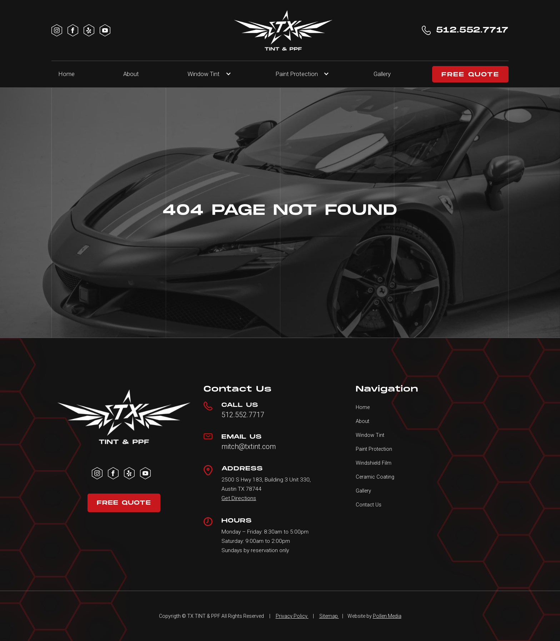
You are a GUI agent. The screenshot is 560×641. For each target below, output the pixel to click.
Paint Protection (374, 449)
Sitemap (329, 616)
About (131, 73)
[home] (283, 30)
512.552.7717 (242, 415)
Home (67, 73)
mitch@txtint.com (248, 446)
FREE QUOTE (470, 74)
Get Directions (238, 498)
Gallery (382, 73)
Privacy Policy (292, 616)
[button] (207, 74)
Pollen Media (387, 616)
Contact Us (368, 504)
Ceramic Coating (375, 477)
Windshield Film (373, 463)
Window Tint (204, 73)
